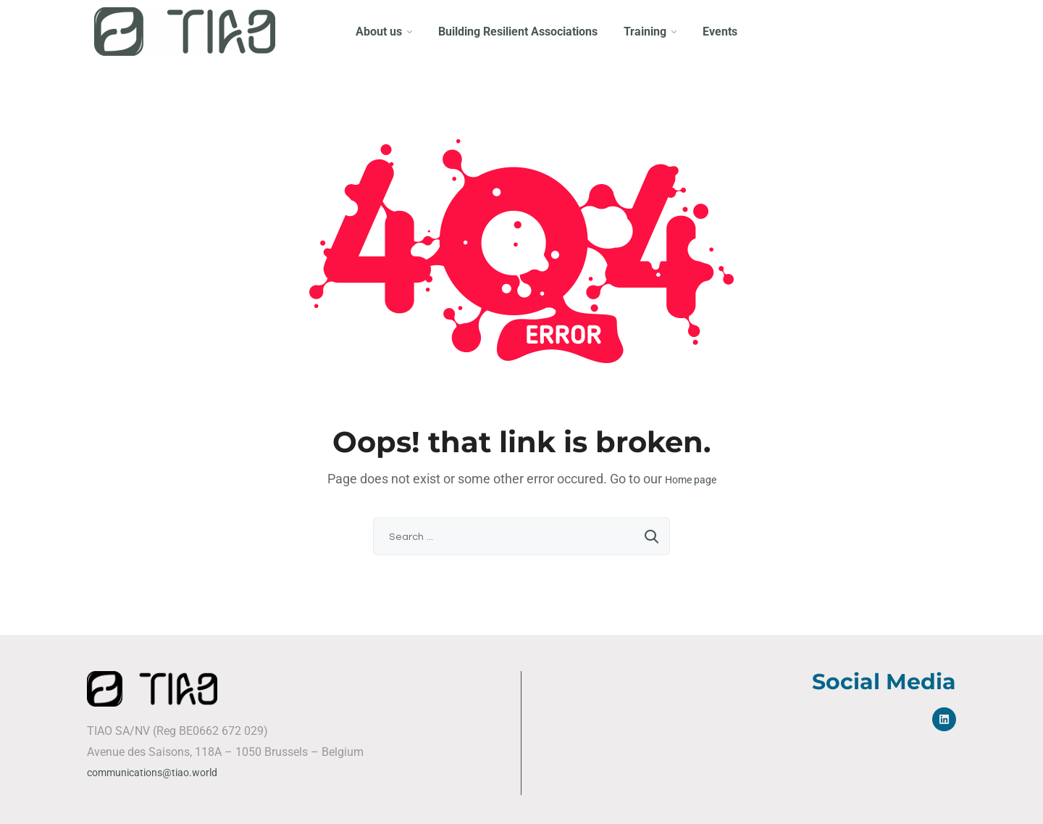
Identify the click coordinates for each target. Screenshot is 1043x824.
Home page (690, 480)
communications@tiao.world (152, 772)
